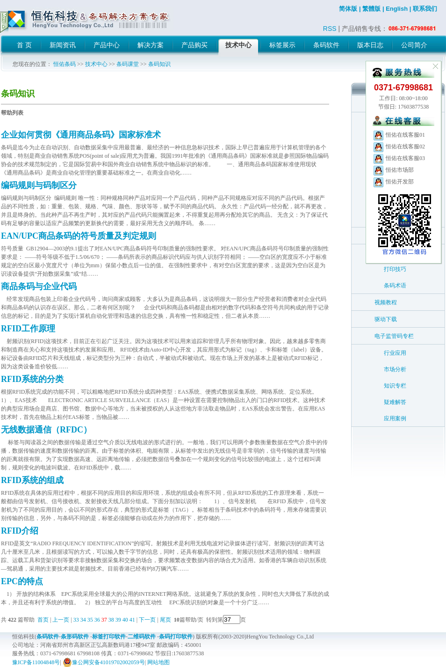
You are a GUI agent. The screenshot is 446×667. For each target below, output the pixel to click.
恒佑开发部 (393, 181)
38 (111, 619)
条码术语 (395, 285)
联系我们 (425, 8)
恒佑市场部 (393, 170)
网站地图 (158, 662)
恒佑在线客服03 (399, 158)
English (397, 8)
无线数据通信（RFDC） (46, 429)
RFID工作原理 (28, 328)
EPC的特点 (22, 581)
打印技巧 (395, 269)
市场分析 (395, 369)
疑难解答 (395, 402)
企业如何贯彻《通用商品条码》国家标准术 (81, 134)
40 (125, 619)
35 (90, 619)
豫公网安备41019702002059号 (104, 662)
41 (132, 619)
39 (118, 619)
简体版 (348, 8)
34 (83, 619)
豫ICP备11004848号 (36, 662)
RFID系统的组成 (32, 480)
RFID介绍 (19, 530)
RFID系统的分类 (32, 379)
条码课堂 (127, 64)
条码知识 (159, 64)
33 (76, 619)
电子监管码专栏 (394, 336)
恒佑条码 (64, 64)
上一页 (60, 619)
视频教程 (385, 302)
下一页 (147, 619)
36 (97, 619)
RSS (330, 28)
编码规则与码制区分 (39, 185)
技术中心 (96, 64)
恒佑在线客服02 (399, 146)
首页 (43, 619)
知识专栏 (395, 385)
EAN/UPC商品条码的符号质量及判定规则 (78, 236)
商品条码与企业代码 (39, 286)
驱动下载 (385, 319)
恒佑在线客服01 (399, 135)
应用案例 (395, 418)
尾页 (166, 619)
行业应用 (395, 353)
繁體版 (371, 8)
